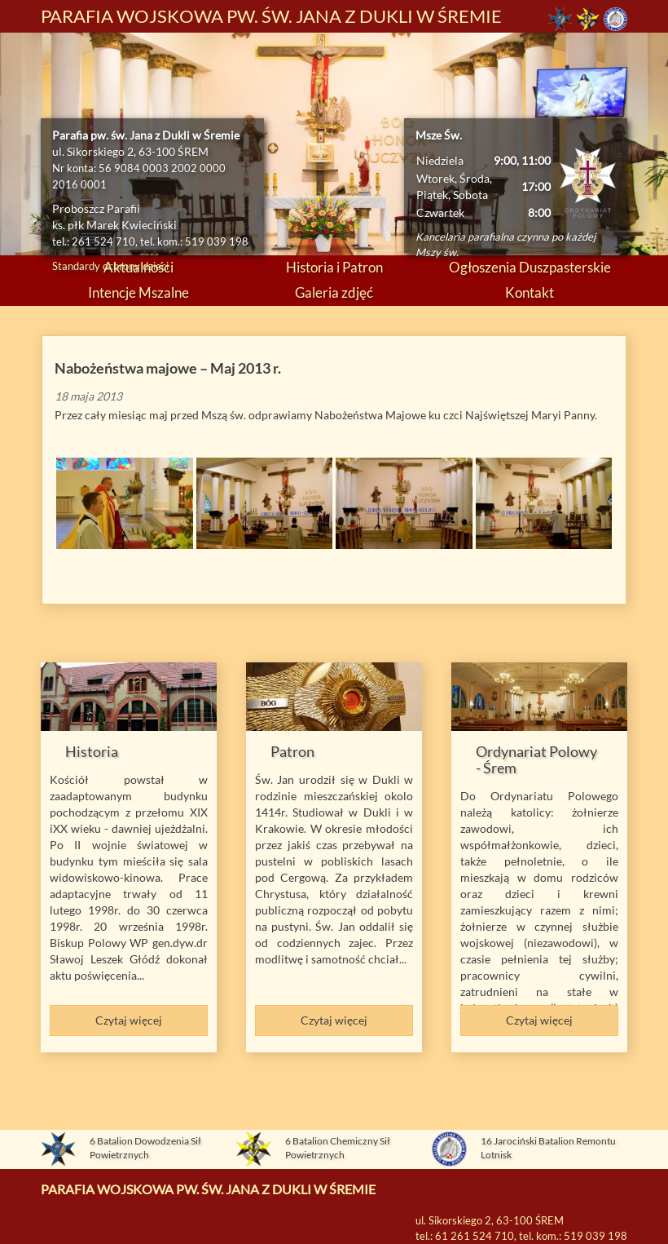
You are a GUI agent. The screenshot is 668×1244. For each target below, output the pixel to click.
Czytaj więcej (128, 1020)
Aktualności (138, 267)
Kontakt (529, 293)
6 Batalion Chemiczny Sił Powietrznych (337, 1148)
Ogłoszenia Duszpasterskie (530, 267)
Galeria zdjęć (334, 293)
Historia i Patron (334, 267)
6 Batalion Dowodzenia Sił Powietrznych (145, 1148)
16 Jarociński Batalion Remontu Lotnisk (548, 1148)
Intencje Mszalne (138, 293)
